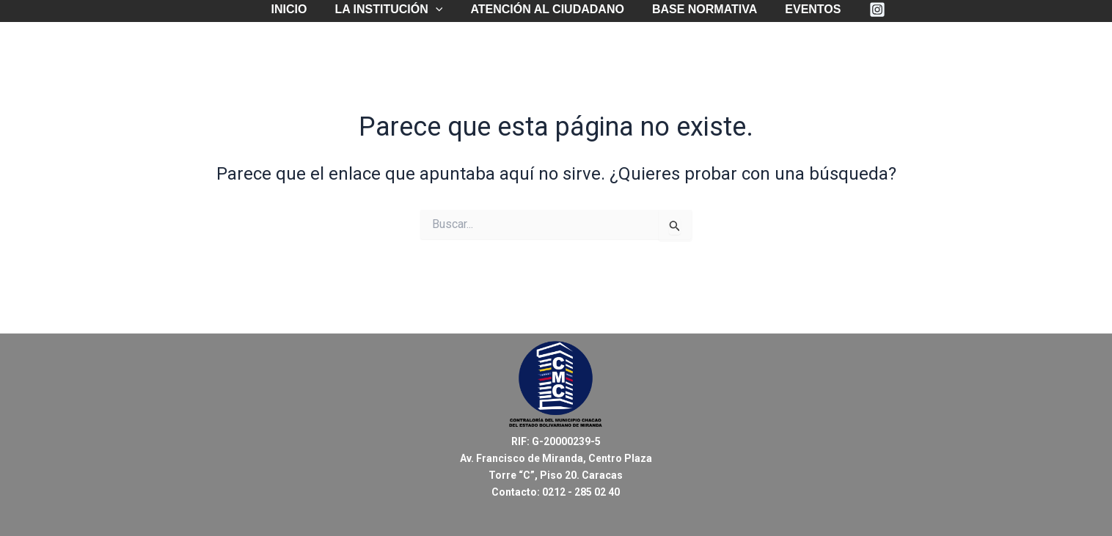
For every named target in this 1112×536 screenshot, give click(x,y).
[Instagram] (866, 9)
